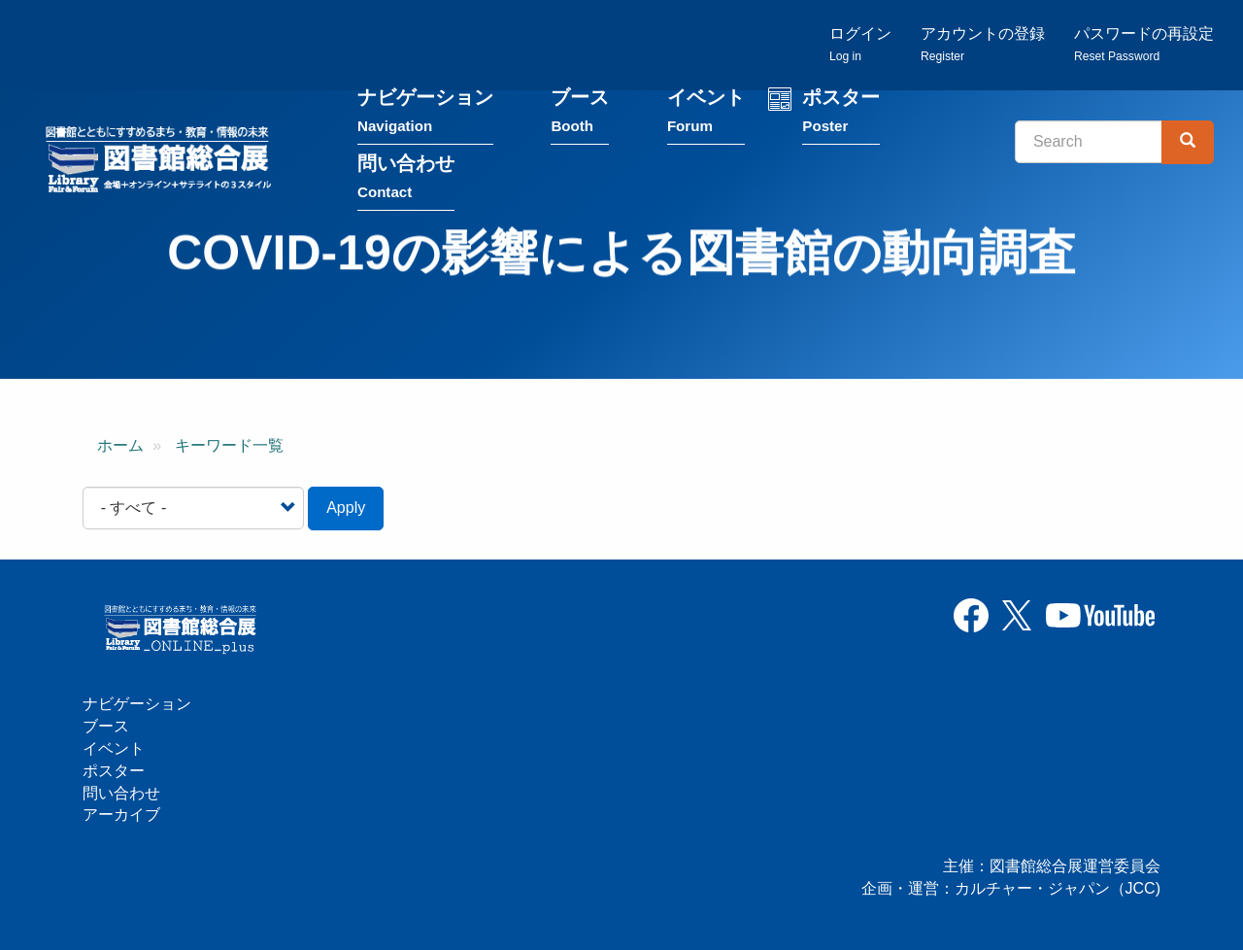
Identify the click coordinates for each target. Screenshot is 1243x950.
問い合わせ (405, 181)
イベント (706, 115)
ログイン (860, 44)
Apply (345, 507)
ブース (580, 115)
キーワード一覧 (229, 445)
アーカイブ (121, 814)
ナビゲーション (425, 115)
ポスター (841, 115)
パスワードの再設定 (1144, 44)
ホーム (120, 445)
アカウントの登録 (983, 44)
